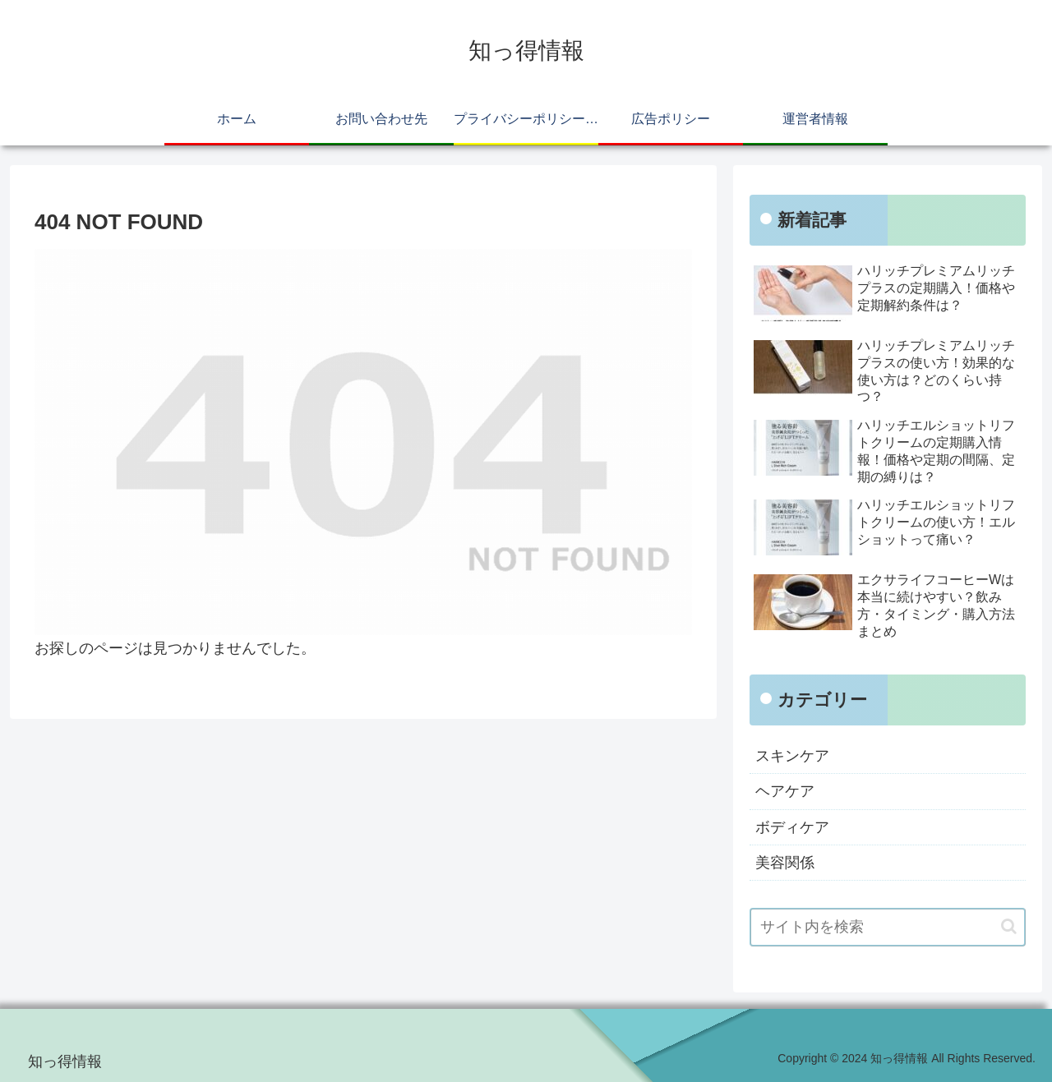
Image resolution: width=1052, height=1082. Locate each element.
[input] (888, 927)
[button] (1008, 926)
